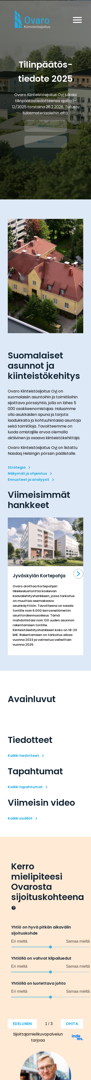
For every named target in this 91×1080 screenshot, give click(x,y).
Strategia (16, 467)
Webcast (45, 141)
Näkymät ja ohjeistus (27, 473)
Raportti (45, 126)
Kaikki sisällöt (20, 818)
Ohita (72, 1023)
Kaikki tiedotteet (23, 755)
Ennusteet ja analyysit (28, 479)
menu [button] (77, 20)
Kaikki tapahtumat (25, 787)
